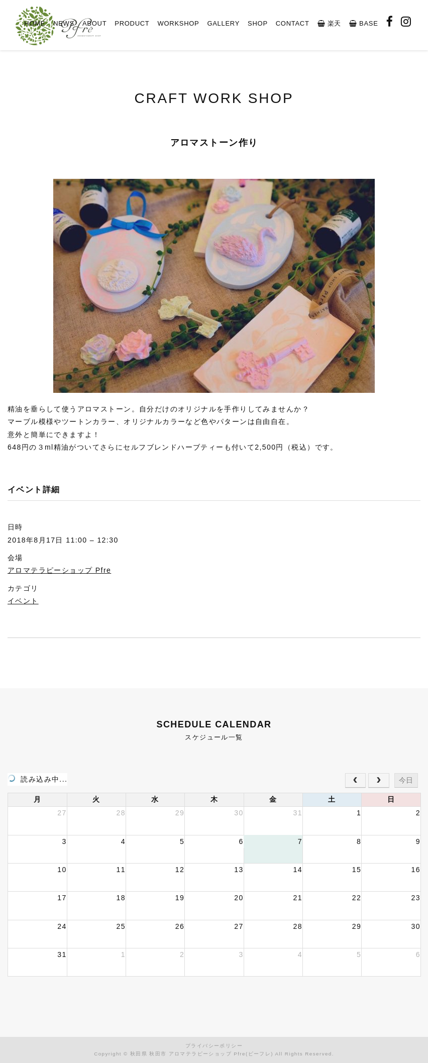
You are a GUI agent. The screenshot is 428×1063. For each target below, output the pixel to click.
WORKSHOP (178, 23)
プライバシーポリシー (214, 1045)
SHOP (258, 23)
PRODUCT (132, 23)
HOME (34, 23)
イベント (23, 601)
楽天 (329, 23)
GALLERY (223, 23)
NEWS (63, 23)
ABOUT (94, 23)
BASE (363, 23)
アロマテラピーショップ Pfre (59, 570)
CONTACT (292, 23)
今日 (406, 780)
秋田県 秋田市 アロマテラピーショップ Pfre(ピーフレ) (201, 1053)
